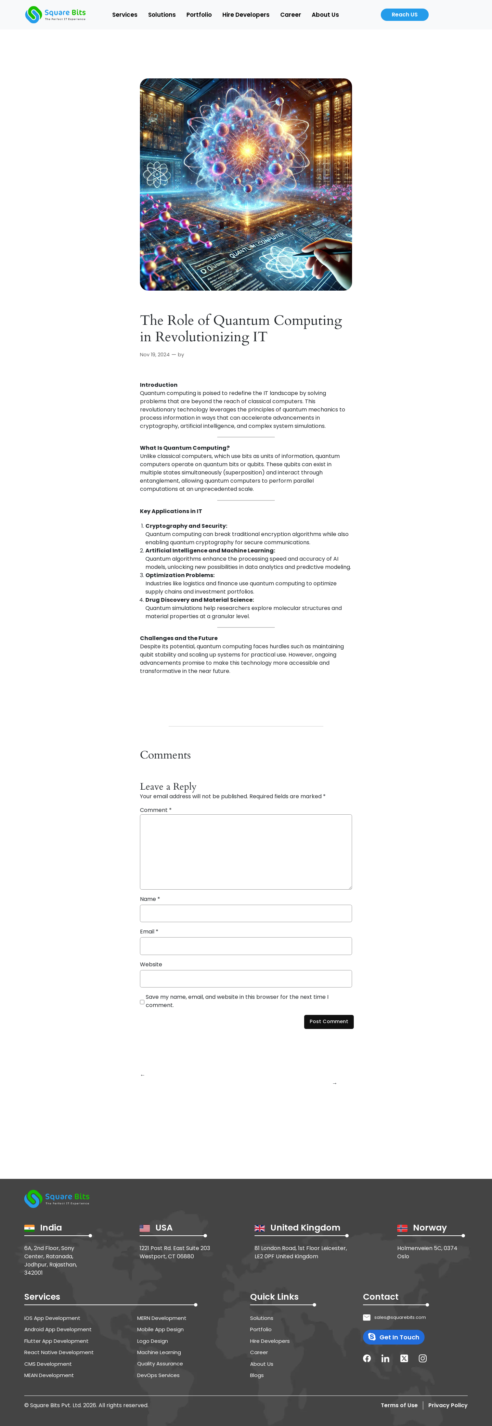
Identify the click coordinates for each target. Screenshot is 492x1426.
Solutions (162, 15)
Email (149, 931)
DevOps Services (158, 1375)
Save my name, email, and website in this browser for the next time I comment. (237, 1001)
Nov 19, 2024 (155, 354)
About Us (325, 15)
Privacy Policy (448, 1405)
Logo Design (152, 1341)
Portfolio (199, 15)
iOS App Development (52, 1318)
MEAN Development (49, 1375)
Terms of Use (399, 1405)
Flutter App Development (56, 1341)
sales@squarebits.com (400, 1317)
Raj (189, 354)
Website (151, 964)
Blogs (257, 1375)
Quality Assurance (160, 1363)
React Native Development (59, 1352)
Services (125, 15)
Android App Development (58, 1329)
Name (150, 899)
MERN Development (161, 1318)
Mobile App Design (160, 1329)
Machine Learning (159, 1352)
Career (290, 15)
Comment (156, 810)
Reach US (405, 14)
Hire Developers (246, 15)
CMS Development (48, 1363)
